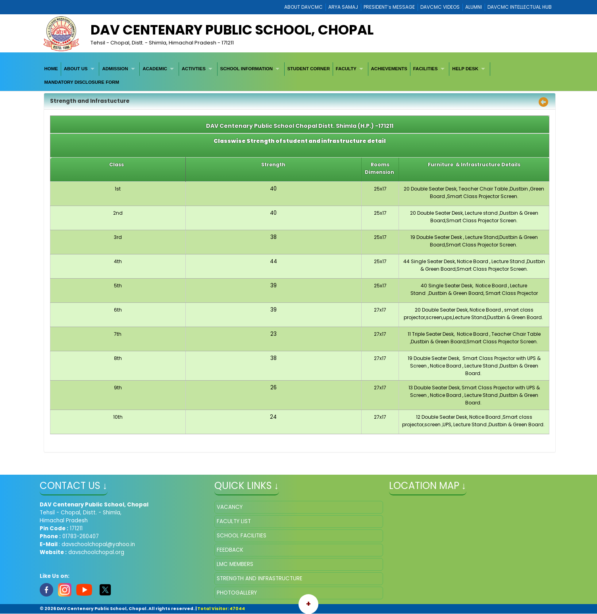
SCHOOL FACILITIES (241, 535)
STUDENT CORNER (308, 68)
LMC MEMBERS (235, 564)
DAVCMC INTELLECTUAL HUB (519, 7)
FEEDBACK (230, 550)
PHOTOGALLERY (237, 593)
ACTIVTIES (194, 68)
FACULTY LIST (234, 521)
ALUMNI (473, 7)
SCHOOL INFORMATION (246, 68)
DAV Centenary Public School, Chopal (232, 29)
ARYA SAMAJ (343, 7)
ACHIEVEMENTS (389, 68)
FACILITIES (425, 68)
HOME (51, 68)
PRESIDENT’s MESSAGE (389, 7)
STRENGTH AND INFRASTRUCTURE (259, 578)
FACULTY (346, 68)
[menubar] (299, 75)
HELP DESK (465, 68)
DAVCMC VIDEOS (440, 7)
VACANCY (230, 507)
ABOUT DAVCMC (303, 7)
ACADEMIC (155, 68)
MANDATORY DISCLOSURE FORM (81, 82)
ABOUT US (76, 68)
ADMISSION (115, 68)
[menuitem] (51, 68)
